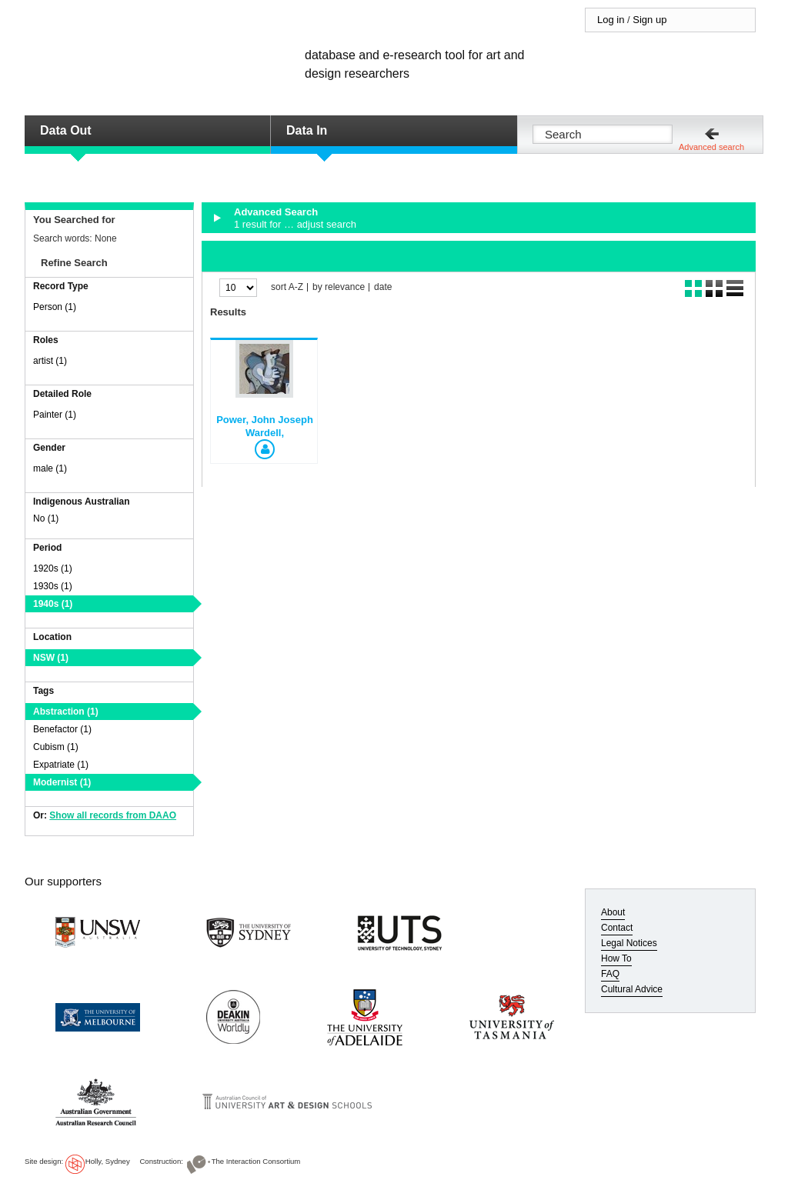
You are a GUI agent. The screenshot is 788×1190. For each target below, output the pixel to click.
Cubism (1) (55, 747)
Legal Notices (629, 943)
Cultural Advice (632, 989)
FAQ (610, 973)
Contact (617, 927)
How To (616, 958)
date (383, 287)
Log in (610, 19)
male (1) (50, 468)
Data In (306, 130)
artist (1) (50, 360)
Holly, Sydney (107, 1161)
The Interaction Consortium (256, 1161)
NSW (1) (50, 657)
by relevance (338, 287)
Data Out (66, 130)
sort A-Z (287, 287)
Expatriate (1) (60, 764)
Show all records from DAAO (112, 815)
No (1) (45, 518)
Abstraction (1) (65, 711)
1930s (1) (52, 586)
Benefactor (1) (62, 729)
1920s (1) (52, 568)
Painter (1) (54, 414)
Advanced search (711, 147)
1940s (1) (52, 603)
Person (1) (54, 307)
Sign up (649, 19)
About (613, 912)
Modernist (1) (62, 782)
